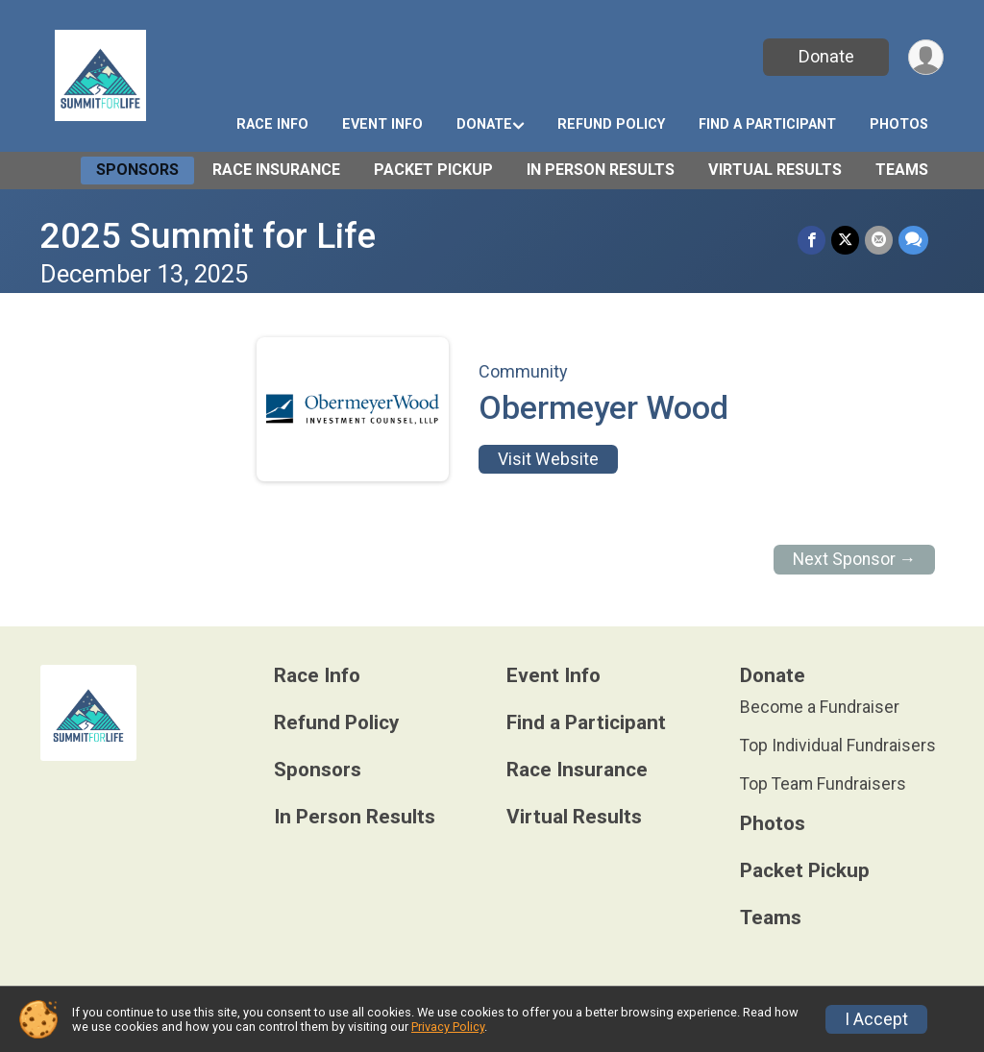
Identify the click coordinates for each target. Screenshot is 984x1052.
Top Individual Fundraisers (838, 745)
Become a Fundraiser (819, 707)
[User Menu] (926, 57)
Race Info (272, 124)
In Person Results (601, 169)
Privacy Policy (447, 1026)
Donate (826, 56)
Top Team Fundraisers (823, 784)
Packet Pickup (433, 169)
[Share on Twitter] (845, 240)
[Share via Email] (879, 240)
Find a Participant (767, 124)
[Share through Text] (913, 240)
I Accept (876, 1019)
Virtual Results (775, 169)
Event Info (382, 124)
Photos (899, 124)
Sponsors (137, 169)
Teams (901, 169)
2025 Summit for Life (208, 236)
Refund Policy (611, 124)
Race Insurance (276, 169)
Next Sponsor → (855, 559)
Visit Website (548, 459)
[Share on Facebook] (811, 240)
